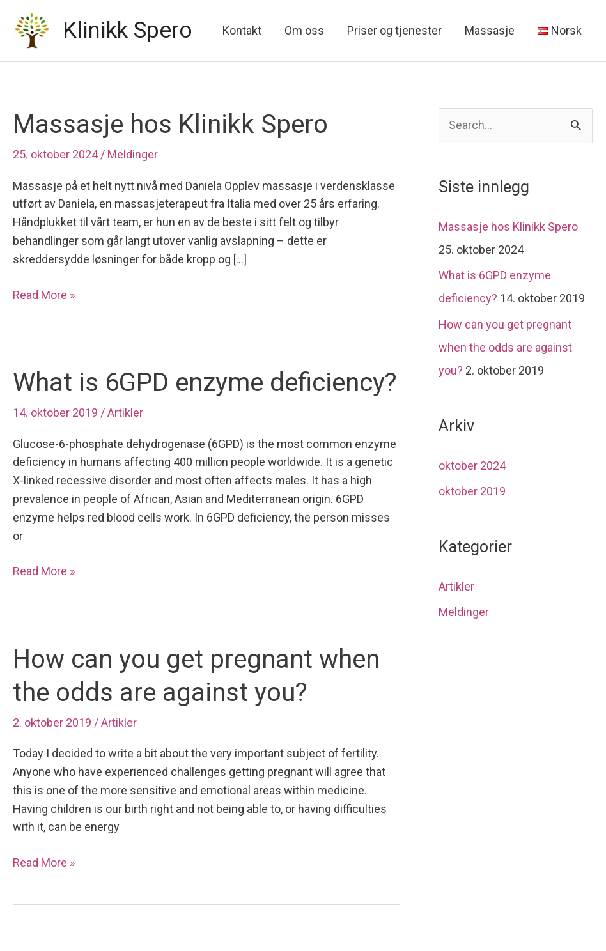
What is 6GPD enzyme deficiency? (205, 382)
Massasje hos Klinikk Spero (170, 124)
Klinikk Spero (127, 30)
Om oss (304, 30)
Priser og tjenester (394, 30)
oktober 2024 (472, 465)
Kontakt (241, 30)
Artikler (125, 412)
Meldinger (132, 154)
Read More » (44, 295)
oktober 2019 (472, 491)
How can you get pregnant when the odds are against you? (505, 347)
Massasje (490, 30)
